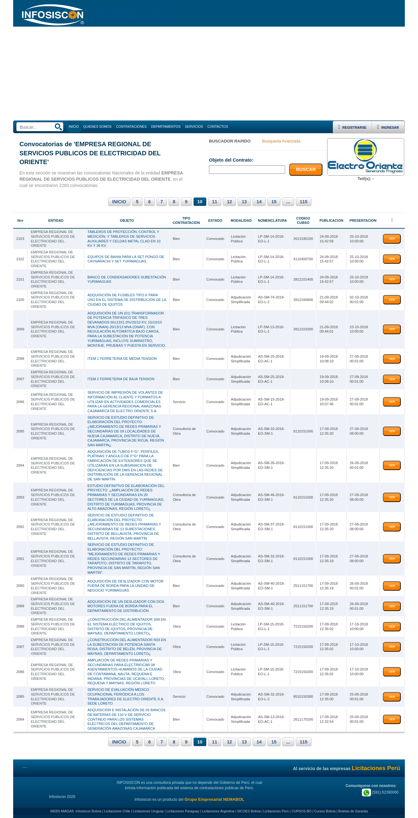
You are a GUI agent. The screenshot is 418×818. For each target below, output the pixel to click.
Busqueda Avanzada (281, 141)
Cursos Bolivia (325, 811)
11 (214, 201)
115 (303, 201)
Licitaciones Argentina (218, 811)
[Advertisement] (209, 73)
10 (199, 201)
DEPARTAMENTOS (165, 126)
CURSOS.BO (301, 811)
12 (229, 201)
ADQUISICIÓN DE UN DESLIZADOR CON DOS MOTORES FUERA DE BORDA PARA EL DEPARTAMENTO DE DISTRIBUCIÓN (125, 606)
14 (259, 201)
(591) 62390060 (380, 792)
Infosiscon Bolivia (88, 811)
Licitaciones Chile (117, 811)
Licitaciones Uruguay (148, 811)
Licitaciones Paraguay (183, 811)
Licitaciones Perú (276, 811)
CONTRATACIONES (131, 126)
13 (244, 201)
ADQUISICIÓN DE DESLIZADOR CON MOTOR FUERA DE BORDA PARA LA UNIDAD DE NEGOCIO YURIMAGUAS (125, 585)
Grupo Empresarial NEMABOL (214, 799)
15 (273, 201)
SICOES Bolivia (249, 811)
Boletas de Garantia (353, 811)
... (288, 201)
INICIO (119, 201)
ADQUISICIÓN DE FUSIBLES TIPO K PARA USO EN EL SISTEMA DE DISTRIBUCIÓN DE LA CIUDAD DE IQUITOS (126, 299)
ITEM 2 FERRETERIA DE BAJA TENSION (120, 379)
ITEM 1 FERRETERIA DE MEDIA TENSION (122, 358)
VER (392, 238)
